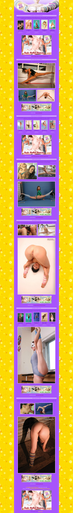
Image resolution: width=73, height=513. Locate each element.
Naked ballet (40, 511)
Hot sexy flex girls (39, 395)
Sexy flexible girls (35, 56)
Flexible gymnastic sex (43, 56)
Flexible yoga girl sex (32, 487)
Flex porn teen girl (35, 156)
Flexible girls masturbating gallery (40, 488)
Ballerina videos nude (43, 156)
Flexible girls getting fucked (39, 305)
